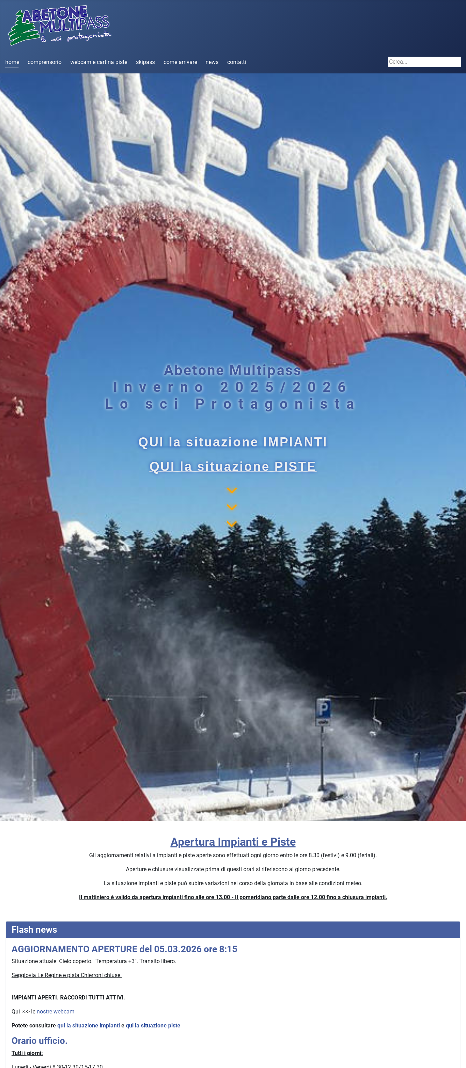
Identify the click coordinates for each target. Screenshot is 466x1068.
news (212, 62)
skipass (145, 62)
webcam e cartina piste (98, 62)
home (12, 62)
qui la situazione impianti (88, 1025)
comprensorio (45, 62)
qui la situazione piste (153, 1025)
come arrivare (180, 62)
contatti (236, 62)
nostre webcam (56, 1011)
